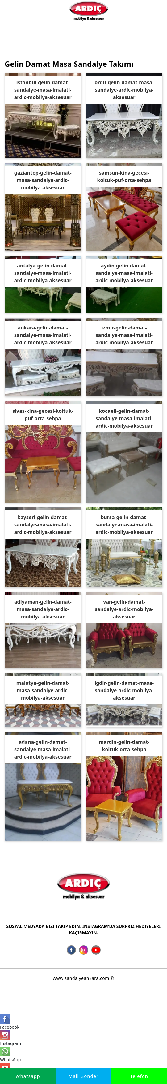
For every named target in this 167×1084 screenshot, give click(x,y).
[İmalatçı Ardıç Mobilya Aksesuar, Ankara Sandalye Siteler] (88, 10)
